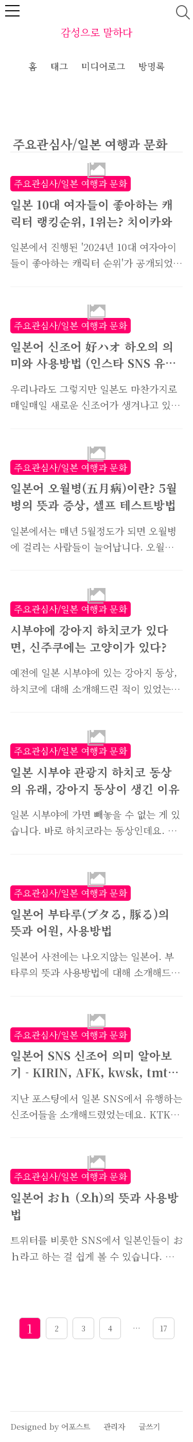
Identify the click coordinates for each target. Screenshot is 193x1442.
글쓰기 (149, 1426)
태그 (59, 66)
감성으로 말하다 (96, 32)
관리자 (114, 1426)
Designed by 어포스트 (50, 1426)
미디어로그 (103, 66)
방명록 (151, 66)
